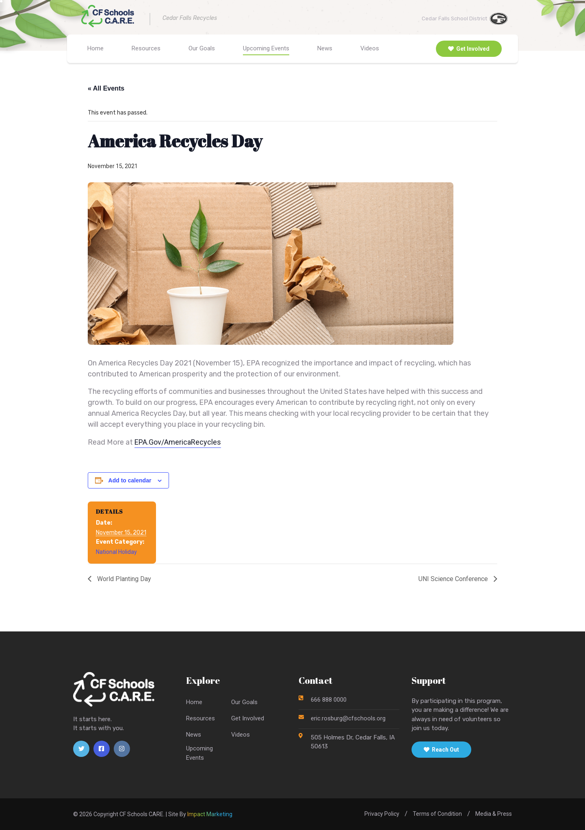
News (324, 48)
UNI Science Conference (454, 579)
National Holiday (116, 552)
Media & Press (493, 814)
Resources (146, 48)
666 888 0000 (329, 699)
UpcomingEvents (199, 753)
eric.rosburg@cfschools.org (348, 718)
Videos (369, 48)
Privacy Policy (381, 814)
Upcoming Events (266, 48)
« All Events (106, 88)
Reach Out (441, 749)
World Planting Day (123, 579)
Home (95, 48)
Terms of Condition (437, 814)
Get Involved (469, 48)
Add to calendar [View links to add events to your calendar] (130, 480)
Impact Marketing (209, 814)
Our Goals (201, 48)
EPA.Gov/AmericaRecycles (177, 442)
